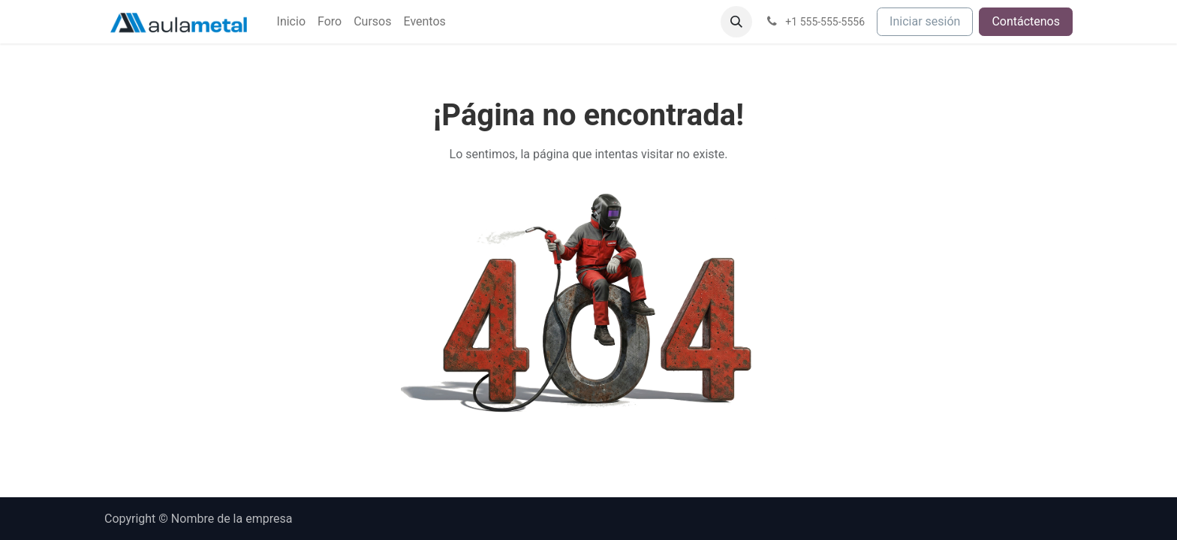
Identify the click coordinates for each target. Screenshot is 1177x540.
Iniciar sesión (925, 21)
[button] (736, 22)
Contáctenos (1026, 21)
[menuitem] (291, 22)
